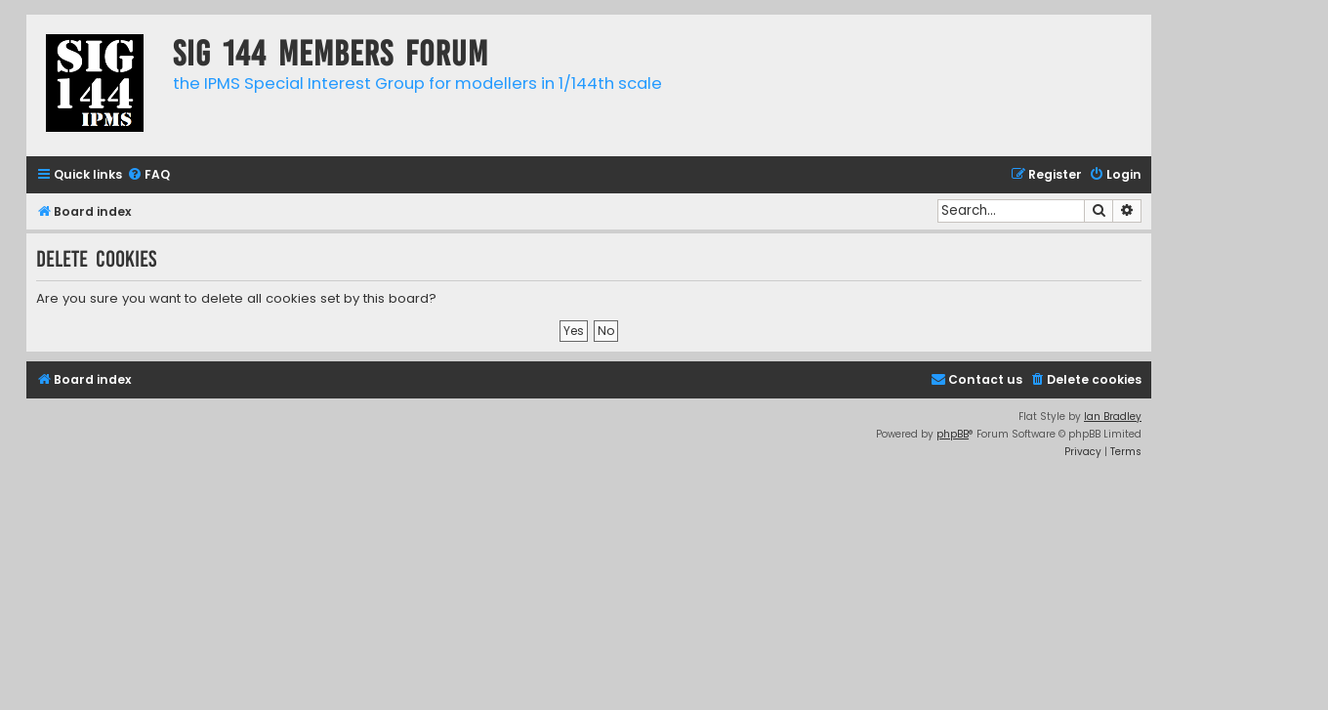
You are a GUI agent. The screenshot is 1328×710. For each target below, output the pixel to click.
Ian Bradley (1112, 416)
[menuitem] (148, 175)
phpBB (952, 434)
